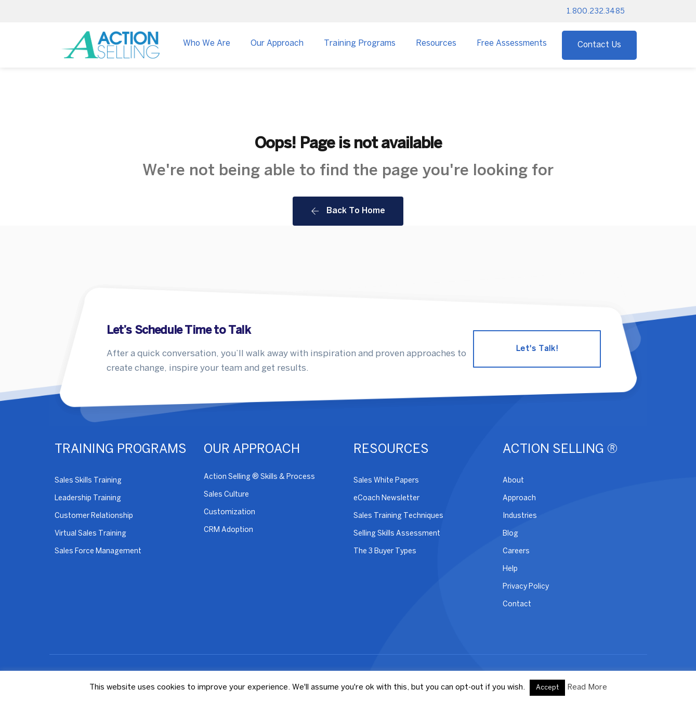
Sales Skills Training (88, 480)
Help (510, 569)
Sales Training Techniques (398, 516)
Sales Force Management (98, 551)
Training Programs (360, 43)
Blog (510, 533)
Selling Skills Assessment (396, 533)
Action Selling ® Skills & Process (259, 477)
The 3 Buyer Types (384, 551)
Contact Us (599, 45)
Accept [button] (547, 687)
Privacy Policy (526, 586)
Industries (520, 516)
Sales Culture (226, 494)
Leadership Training (88, 498)
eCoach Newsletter (386, 498)
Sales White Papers (386, 480)
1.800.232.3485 (596, 11)
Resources (436, 43)
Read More (587, 687)
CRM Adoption (228, 530)
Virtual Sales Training (90, 533)
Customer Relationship (94, 516)
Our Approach (277, 43)
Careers (516, 551)
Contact (517, 604)
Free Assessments (512, 43)
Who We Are (206, 43)
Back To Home (348, 211)
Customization (229, 512)
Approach (519, 498)
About (513, 480)
